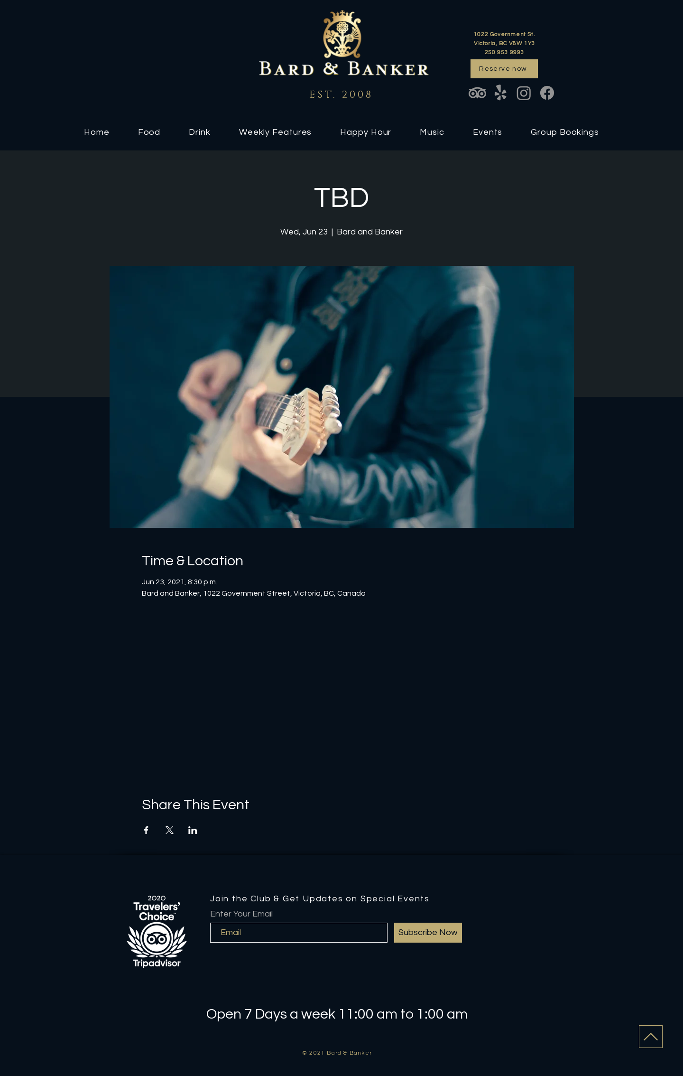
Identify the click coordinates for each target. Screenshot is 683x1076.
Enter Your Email (241, 914)
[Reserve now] (504, 68)
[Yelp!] (500, 93)
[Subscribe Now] (428, 933)
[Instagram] (524, 93)
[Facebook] (547, 93)
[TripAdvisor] (477, 93)
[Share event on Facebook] (146, 830)
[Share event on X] (169, 830)
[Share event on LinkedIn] (192, 830)
